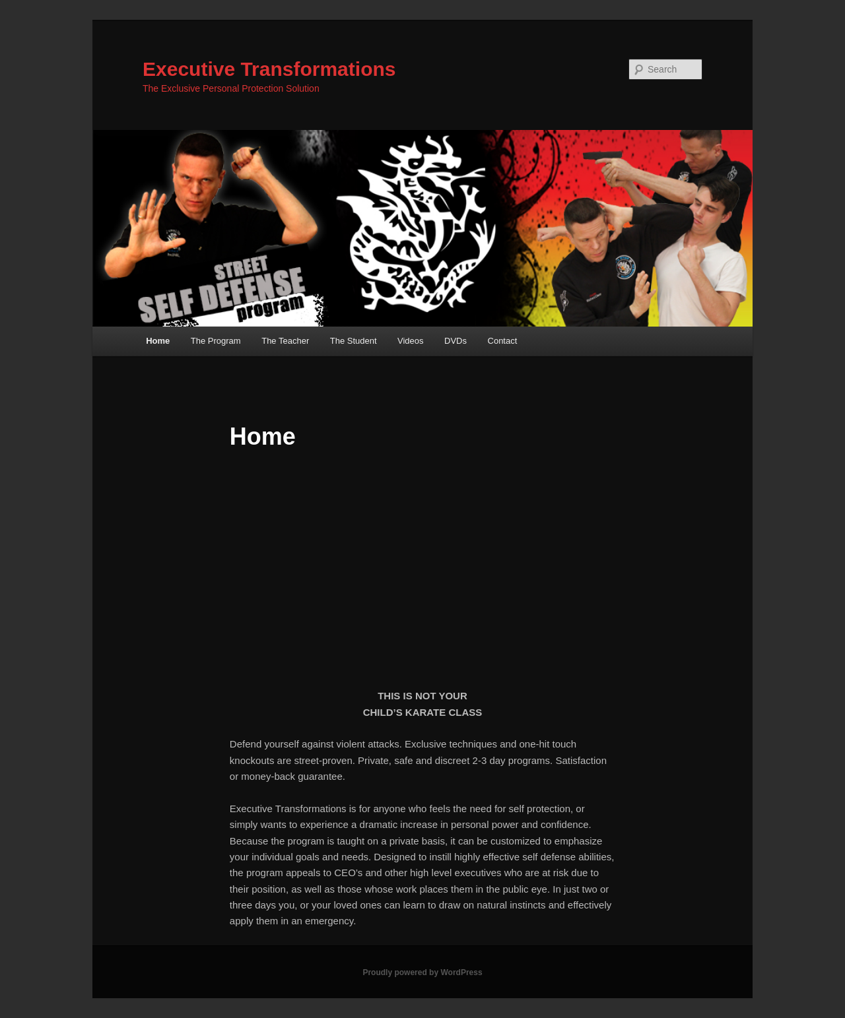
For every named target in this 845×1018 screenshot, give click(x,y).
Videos (410, 341)
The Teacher (285, 341)
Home (158, 341)
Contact (503, 341)
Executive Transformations (269, 69)
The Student (353, 341)
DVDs (455, 341)
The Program (216, 341)
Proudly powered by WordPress (422, 972)
